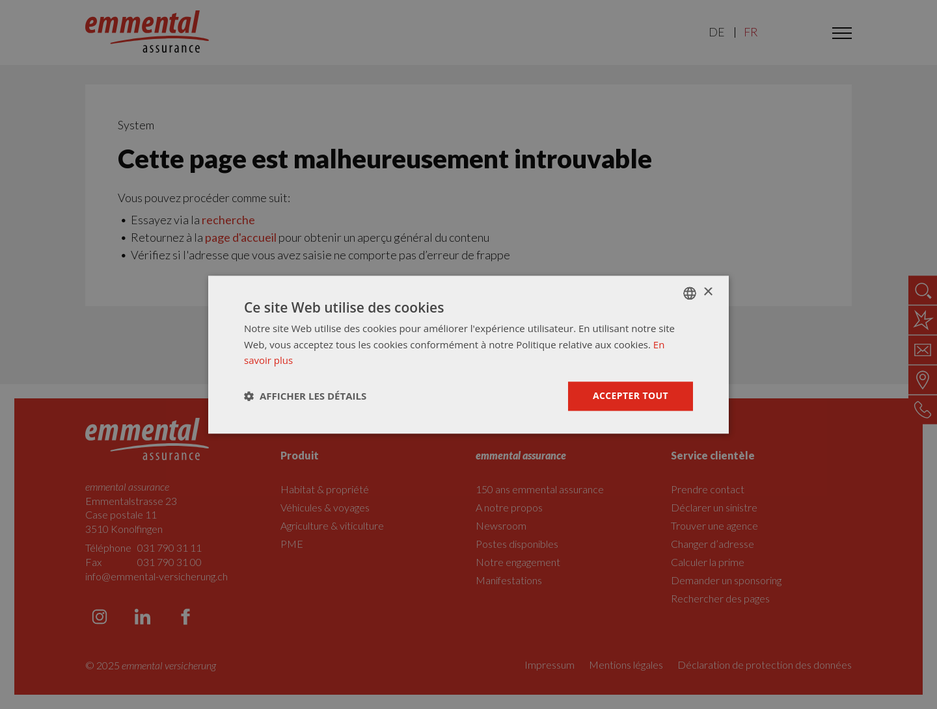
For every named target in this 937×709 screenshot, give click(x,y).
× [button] (708, 292)
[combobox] (689, 293)
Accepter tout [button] (630, 395)
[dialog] (468, 354)
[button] (305, 396)
